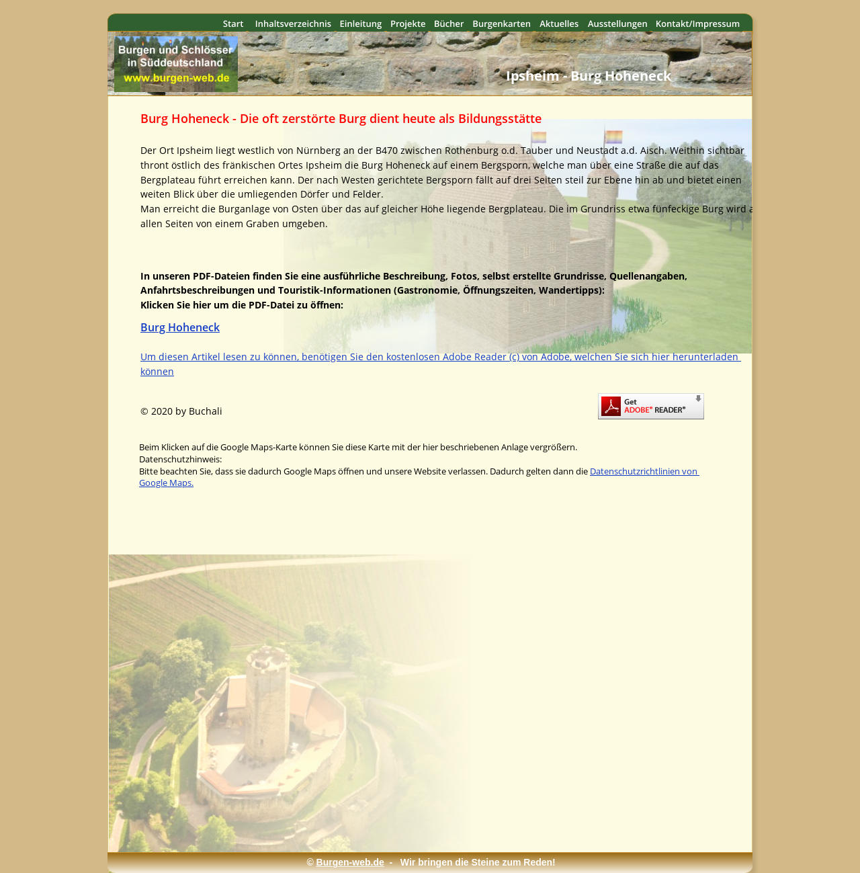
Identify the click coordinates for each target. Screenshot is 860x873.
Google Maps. (166, 482)
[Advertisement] (437, 794)
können (157, 371)
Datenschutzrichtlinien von (644, 471)
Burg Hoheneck (180, 327)
